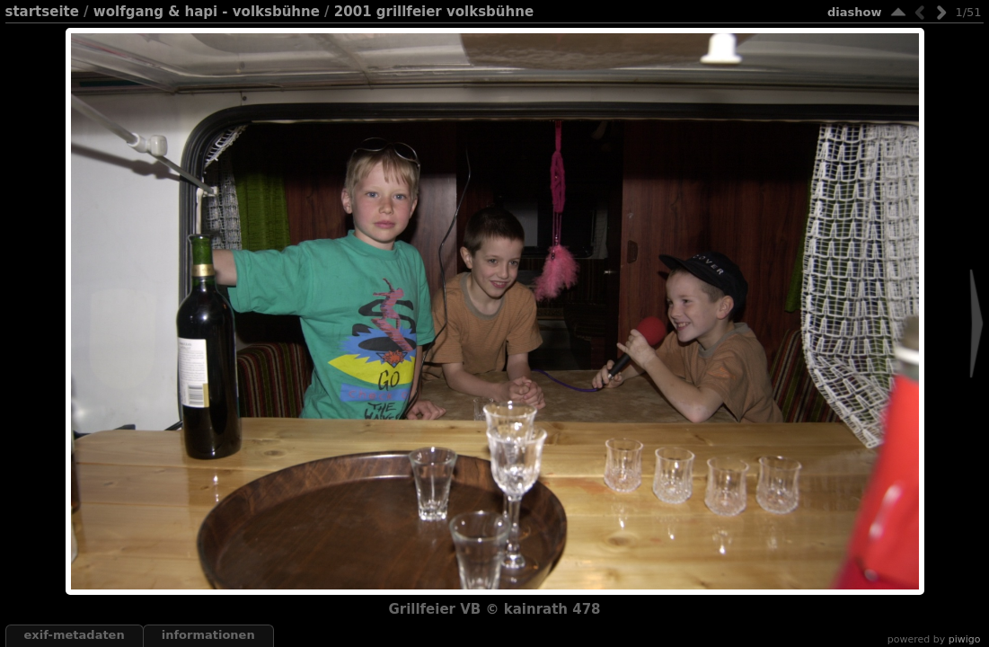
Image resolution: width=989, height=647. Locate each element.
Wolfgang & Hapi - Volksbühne (206, 12)
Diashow (854, 12)
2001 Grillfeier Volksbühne (434, 12)
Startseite (42, 12)
